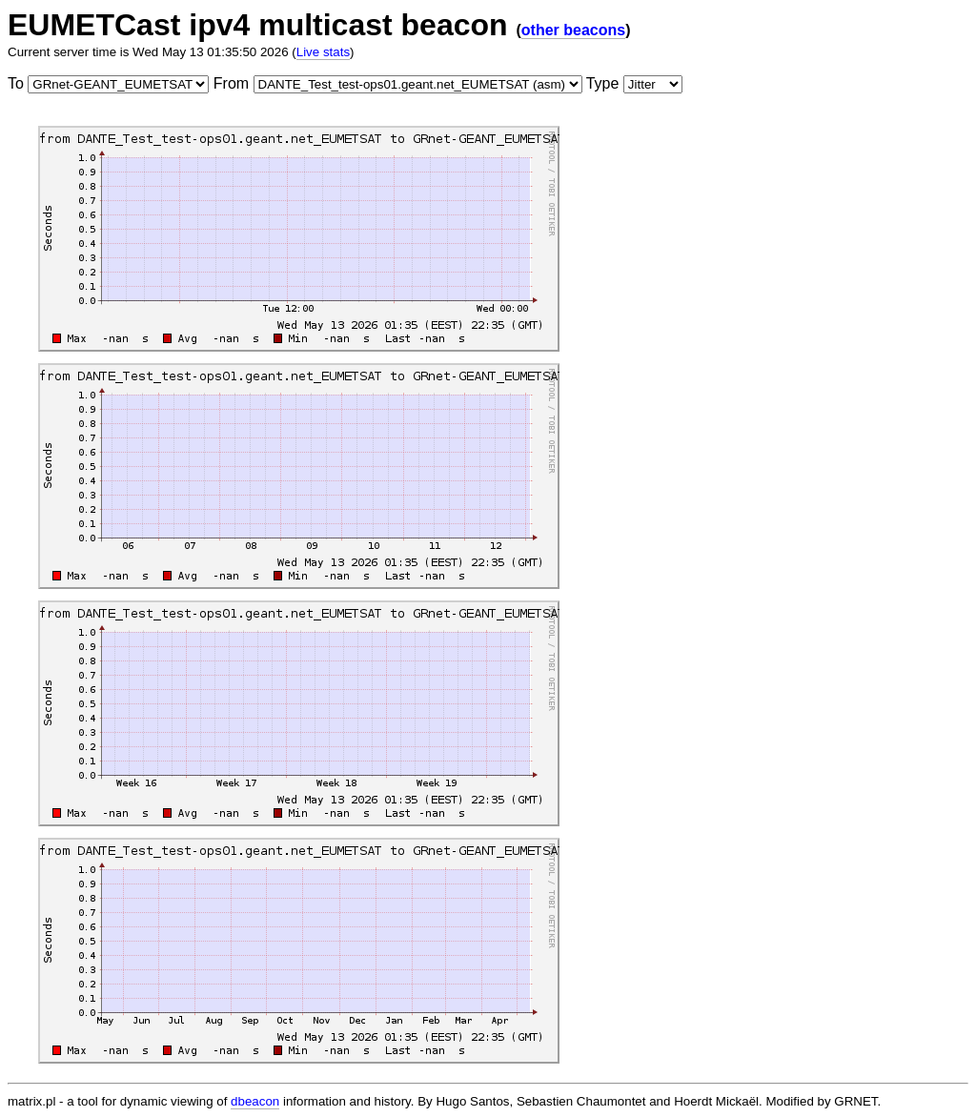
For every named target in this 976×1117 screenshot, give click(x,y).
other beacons (573, 30)
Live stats (323, 52)
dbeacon (255, 1101)
